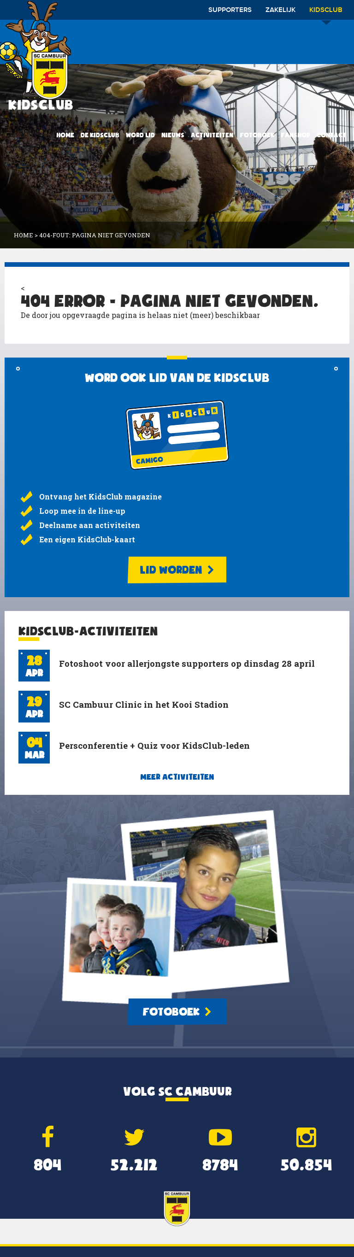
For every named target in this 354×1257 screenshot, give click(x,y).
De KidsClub (100, 135)
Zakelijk (280, 10)
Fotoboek (257, 135)
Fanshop (295, 135)
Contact (331, 135)
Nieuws (172, 135)
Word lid (140, 135)
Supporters (230, 10)
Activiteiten (212, 135)
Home (65, 135)
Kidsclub (325, 13)
